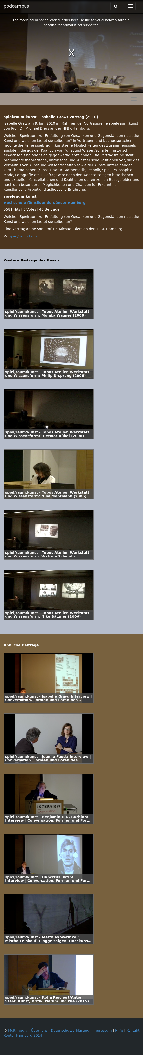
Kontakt (132, 1031)
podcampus (16, 6)
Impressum (102, 1031)
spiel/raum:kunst (24, 236)
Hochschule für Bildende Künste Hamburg (45, 203)
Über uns (39, 1031)
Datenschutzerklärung (70, 1031)
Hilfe (119, 1031)
